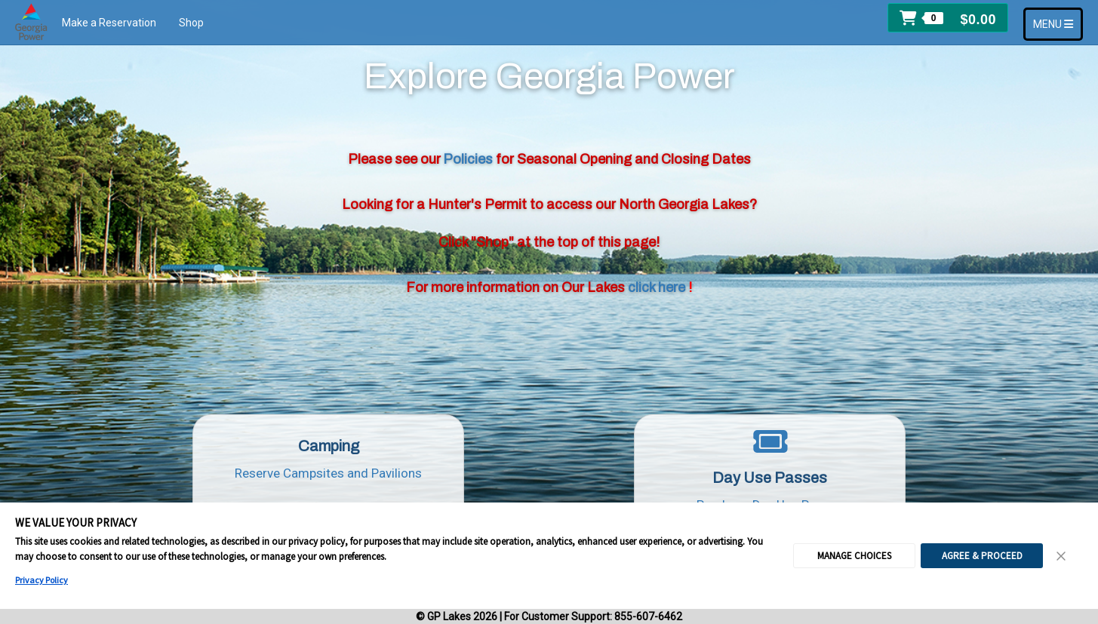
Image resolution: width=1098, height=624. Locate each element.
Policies (469, 159)
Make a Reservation (109, 23)
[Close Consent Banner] (1061, 556)
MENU (1057, 23)
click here (658, 287)
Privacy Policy (41, 580)
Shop (191, 23)
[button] (947, 17)
